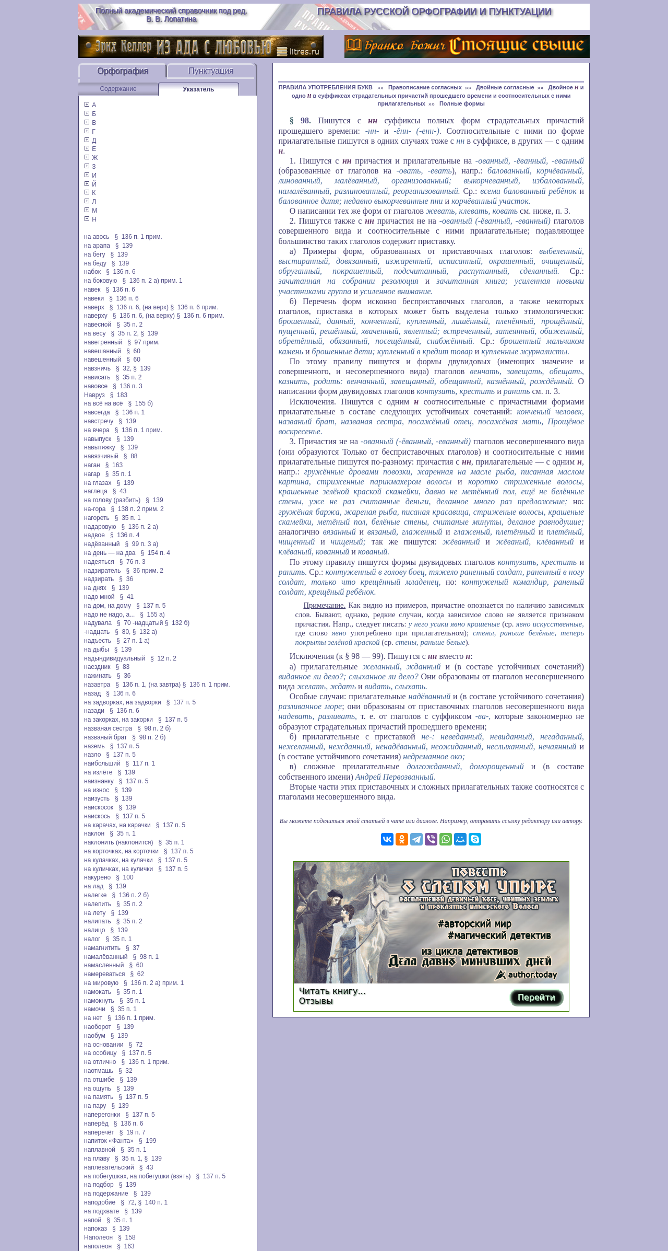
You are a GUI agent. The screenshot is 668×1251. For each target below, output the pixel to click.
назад (92, 693)
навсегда (97, 412)
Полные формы (462, 103)
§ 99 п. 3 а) (142, 544)
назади (94, 710)
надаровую (100, 526)
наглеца (96, 491)
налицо (94, 930)
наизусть (97, 798)
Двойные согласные (505, 87)
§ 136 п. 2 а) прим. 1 (152, 280)
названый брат (105, 737)
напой (92, 1220)
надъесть (97, 640)
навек (92, 289)
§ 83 (123, 666)
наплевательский (109, 1167)
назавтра (97, 684)
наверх (94, 307)
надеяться (99, 561)
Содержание (118, 88)
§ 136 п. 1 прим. (138, 236)
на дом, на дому (107, 605)
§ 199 (147, 1140)
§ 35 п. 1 (118, 474)
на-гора (94, 509)
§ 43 (120, 491)
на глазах (97, 483)
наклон (94, 833)
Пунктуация (211, 70)
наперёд (96, 1123)
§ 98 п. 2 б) (154, 728)
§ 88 (131, 456)
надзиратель (102, 570)
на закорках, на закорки (118, 719)
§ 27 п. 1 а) (133, 640)
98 (305, 120)
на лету (95, 913)
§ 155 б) (140, 403)
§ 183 (118, 395)
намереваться (104, 974)
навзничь (97, 368)
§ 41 (127, 596)
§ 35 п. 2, (125, 333)
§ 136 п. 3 (127, 386)
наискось (97, 816)
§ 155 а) (152, 614)
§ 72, (128, 1202)
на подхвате (101, 1211)
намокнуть (99, 1000)
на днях (95, 588)
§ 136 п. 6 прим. (194, 307)
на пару (95, 1105)
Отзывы (316, 1001)
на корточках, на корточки (121, 851)
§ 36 (126, 579)
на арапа (97, 245)
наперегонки (102, 1114)
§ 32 (125, 1070)
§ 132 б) (178, 623)
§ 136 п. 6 (121, 271)
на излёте (98, 772)
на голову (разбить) (112, 500)
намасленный (104, 965)
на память (98, 1097)
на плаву (97, 1158)
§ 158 (126, 1237)
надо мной (99, 596)
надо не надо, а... (109, 614)
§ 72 (136, 1044)
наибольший (102, 763)
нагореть (97, 518)
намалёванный (105, 956)
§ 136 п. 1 (130, 412)
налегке (95, 895)
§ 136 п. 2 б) (130, 895)
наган (92, 465)
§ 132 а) (145, 631)
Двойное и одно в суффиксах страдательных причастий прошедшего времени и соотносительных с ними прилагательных (438, 95)
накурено (97, 877)
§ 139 (124, 245)
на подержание (106, 1193)
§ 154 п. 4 (155, 553)
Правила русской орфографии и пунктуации (434, 11)
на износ (96, 790)
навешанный (102, 351)
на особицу (100, 1053)
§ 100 (124, 877)
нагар (92, 474)
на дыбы (96, 649)
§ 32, (124, 368)
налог (92, 939)
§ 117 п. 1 (141, 763)
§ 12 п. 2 (163, 658)
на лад (93, 886)
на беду (95, 263)
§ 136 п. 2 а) (139, 526)
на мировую (101, 983)
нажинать (98, 675)
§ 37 (133, 948)
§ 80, (122, 631)
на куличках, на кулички (118, 869)
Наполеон (98, 1237)
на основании (104, 1044)
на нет (93, 1018)
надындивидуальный (114, 658)
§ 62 (137, 974)
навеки (94, 298)
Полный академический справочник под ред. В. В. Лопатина (171, 14)
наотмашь (98, 1070)
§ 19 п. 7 (133, 1132)
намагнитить (102, 948)
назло (92, 754)
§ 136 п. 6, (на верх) (139, 307)
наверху (96, 315)
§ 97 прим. (143, 342)
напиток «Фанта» (109, 1140)
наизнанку (99, 781)
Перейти (536, 997)
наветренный (103, 342)
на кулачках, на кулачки (118, 860)
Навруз (94, 395)
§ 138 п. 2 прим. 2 (137, 509)
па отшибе (99, 1079)
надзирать (99, 579)
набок (92, 271)
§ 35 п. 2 (129, 324)
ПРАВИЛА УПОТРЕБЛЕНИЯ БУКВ (326, 87)
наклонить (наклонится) (118, 842)
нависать (97, 377)
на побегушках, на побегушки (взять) (137, 1176)
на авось (96, 236)
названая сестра (108, 728)
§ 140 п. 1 (153, 1202)
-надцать (97, 631)
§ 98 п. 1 (146, 956)
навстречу (98, 421)
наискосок (98, 807)
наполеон (98, 1246)
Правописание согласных (425, 87)
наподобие (99, 1202)
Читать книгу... (332, 991)
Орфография (122, 70)
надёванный (102, 544)
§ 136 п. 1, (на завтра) (148, 684)
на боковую (100, 280)
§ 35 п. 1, (128, 1158)
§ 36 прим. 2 (145, 570)
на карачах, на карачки (117, 825)
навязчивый (101, 456)
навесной (97, 324)
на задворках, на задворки (122, 702)
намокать (97, 991)
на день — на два (109, 553)
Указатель (198, 89)
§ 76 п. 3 (133, 561)
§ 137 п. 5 (151, 605)
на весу (95, 333)
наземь (94, 746)
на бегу (94, 254)
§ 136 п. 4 (125, 535)
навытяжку (99, 447)
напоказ (95, 1228)
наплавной (99, 1149)
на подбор (99, 1184)
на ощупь (97, 1088)
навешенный (102, 359)
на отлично (100, 1061)
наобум (94, 1035)
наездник (97, 666)
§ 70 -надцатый (140, 623)
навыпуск (97, 439)
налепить (97, 904)
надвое (94, 535)
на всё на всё (103, 403)
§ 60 (133, 351)
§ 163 (114, 465)
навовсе (96, 386)
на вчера (97, 430)
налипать (97, 921)
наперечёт (99, 1132)
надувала (98, 623)
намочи (94, 1009)
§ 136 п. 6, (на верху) (144, 315)
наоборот (97, 1026)
